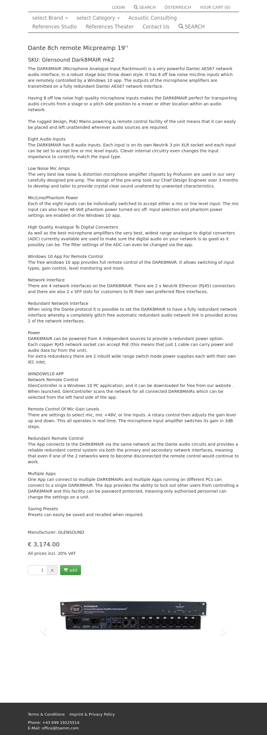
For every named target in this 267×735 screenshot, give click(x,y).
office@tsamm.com (60, 728)
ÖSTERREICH (178, 7)
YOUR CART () (215, 7)
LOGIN (118, 7)
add (70, 570)
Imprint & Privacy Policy (92, 714)
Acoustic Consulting (153, 18)
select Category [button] (98, 18)
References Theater (110, 27)
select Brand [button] (50, 18)
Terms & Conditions (46, 714)
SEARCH (145, 7)
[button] (44, 630)
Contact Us (156, 27)
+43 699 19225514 (61, 722)
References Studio (54, 27)
